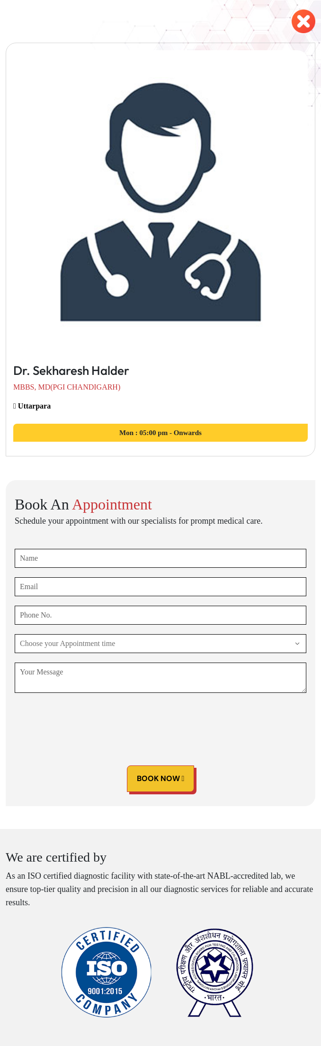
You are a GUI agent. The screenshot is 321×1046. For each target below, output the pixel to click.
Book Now (161, 778)
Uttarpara (32, 406)
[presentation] (87, 720)
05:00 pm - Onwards (160, 433)
